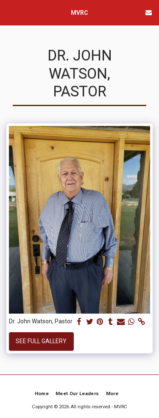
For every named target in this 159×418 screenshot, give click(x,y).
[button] (9, 12)
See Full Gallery (41, 341)
